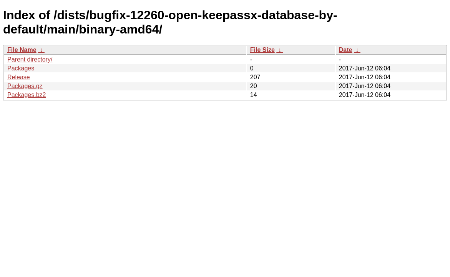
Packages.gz (25, 86)
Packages (20, 68)
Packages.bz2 (26, 95)
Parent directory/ (29, 59)
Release (18, 77)
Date (345, 50)
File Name (22, 50)
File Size (262, 50)
